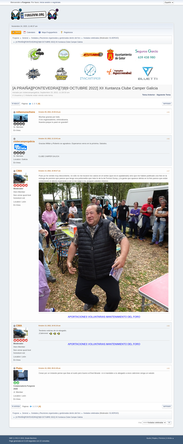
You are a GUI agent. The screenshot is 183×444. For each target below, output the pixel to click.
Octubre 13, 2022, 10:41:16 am (49, 325)
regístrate (56, 2)
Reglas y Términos (158, 438)
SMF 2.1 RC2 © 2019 (16, 438)
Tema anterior (148, 95)
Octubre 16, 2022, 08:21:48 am (49, 368)
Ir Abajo (15, 104)
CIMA (19, 171)
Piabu (19, 368)
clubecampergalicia (24, 141)
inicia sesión (45, 2)
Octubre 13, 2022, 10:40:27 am (49, 171)
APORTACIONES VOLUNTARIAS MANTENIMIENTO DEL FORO (104, 316)
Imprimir (167, 104)
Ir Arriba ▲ (170, 438)
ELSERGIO (113, 38)
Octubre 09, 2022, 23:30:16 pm (49, 112)
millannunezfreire (25, 112)
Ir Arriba (16, 406)
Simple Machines (31, 438)
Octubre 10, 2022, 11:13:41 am (49, 138)
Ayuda (149, 438)
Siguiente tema (164, 95)
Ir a (140, 423)
